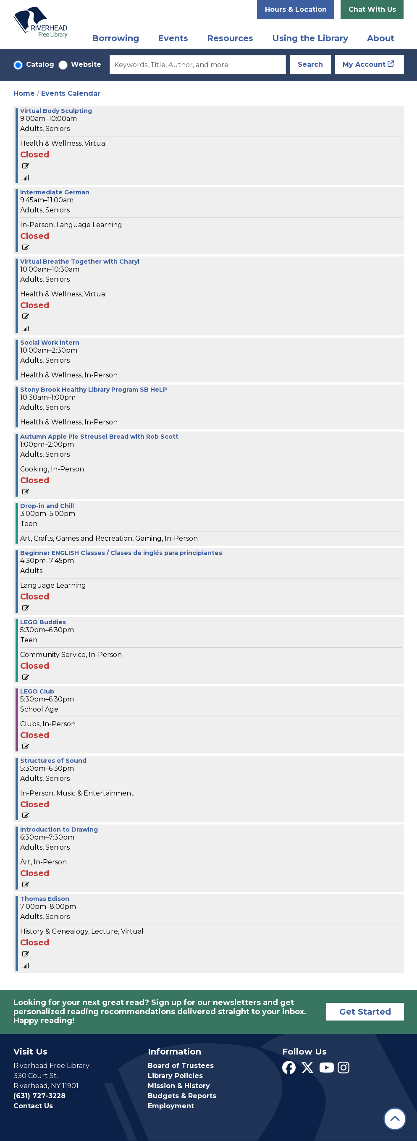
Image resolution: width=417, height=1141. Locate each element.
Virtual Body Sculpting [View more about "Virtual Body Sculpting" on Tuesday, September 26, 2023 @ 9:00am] (56, 111)
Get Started (365, 1012)
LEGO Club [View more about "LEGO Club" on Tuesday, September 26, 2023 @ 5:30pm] (37, 691)
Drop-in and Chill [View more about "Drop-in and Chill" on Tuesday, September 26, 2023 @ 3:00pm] (47, 506)
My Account (364, 64)
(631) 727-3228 (39, 1096)
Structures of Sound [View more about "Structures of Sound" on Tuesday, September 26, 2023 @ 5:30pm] (53, 761)
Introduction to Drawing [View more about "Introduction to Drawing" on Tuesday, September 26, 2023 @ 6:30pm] (59, 829)
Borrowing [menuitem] (115, 38)
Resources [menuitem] (230, 38)
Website (86, 64)
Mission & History (179, 1086)
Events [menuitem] (173, 38)
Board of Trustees (181, 1066)
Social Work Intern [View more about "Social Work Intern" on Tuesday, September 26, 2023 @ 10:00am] (49, 342)
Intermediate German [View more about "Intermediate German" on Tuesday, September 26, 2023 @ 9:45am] (54, 192)
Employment (171, 1106)
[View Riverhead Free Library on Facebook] (289, 1070)
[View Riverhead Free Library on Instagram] (343, 1070)
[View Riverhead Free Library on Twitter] (307, 1070)
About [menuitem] (380, 38)
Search (310, 64)
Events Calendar (70, 93)
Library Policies (175, 1076)
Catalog (40, 64)
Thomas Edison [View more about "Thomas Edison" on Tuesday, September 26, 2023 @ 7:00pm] (44, 899)
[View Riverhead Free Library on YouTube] (326, 1070)
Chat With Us (372, 9)
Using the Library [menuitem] (310, 38)
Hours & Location (296, 9)
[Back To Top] (395, 1119)
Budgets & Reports (182, 1096)
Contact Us (33, 1106)
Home (24, 93)
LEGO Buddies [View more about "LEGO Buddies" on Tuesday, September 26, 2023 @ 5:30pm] (43, 622)
